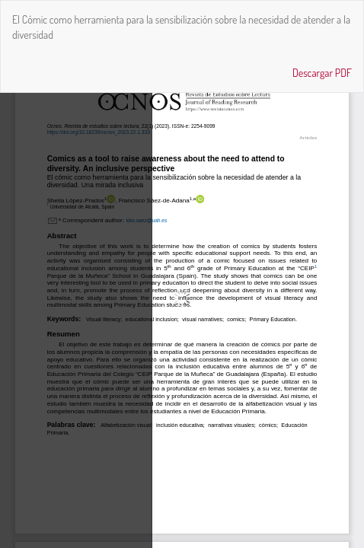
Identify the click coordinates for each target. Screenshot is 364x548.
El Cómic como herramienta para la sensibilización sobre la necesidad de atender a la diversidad (181, 27)
